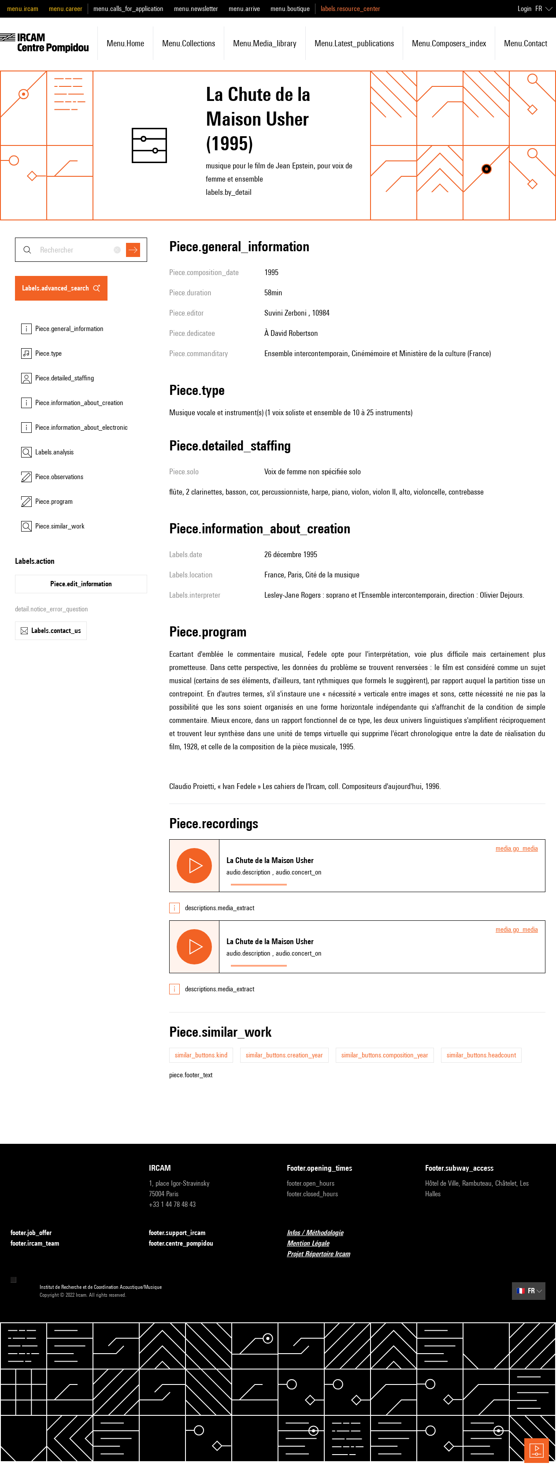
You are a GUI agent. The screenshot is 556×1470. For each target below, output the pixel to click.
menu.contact (525, 43)
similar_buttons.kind (201, 1055)
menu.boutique (290, 8)
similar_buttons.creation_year (284, 1055)
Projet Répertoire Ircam (323, 1254)
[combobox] (81, 250)
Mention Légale (313, 1243)
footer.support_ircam (182, 1233)
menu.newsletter (196, 8)
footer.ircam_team (40, 1243)
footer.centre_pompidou (186, 1243)
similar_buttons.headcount (481, 1055)
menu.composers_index (449, 43)
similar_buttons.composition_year (384, 1055)
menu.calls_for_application (128, 8)
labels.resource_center (350, 8)
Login (525, 8)
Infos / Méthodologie (320, 1233)
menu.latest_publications (354, 43)
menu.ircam (22, 8)
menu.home (125, 43)
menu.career (65, 8)
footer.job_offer (36, 1233)
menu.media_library (265, 43)
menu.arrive (244, 8)
